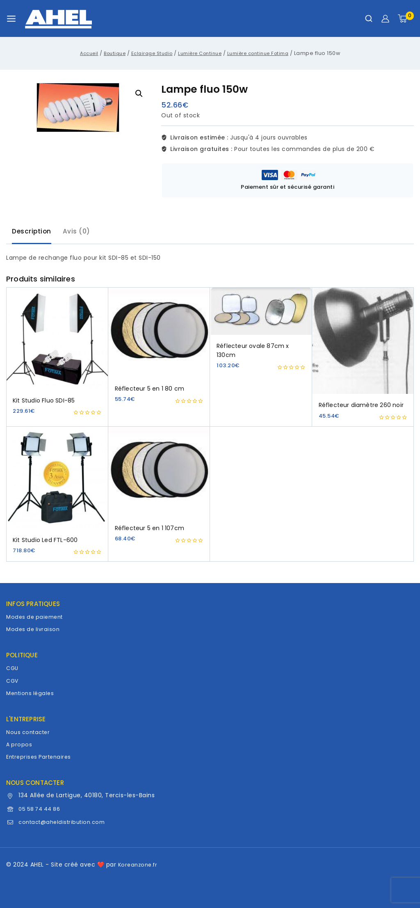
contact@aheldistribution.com (65, 822)
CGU (13, 668)
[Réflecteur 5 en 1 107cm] (159, 474)
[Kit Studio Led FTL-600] (57, 480)
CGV (13, 681)
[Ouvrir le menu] (11, 19)
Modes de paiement (37, 617)
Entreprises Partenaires (41, 756)
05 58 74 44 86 (41, 809)
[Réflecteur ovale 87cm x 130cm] (261, 313)
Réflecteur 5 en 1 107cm (150, 530)
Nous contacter (30, 732)
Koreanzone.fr (139, 864)
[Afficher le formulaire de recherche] (369, 18)
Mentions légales (31, 693)
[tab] (33, 233)
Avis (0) (81, 233)
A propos (19, 744)
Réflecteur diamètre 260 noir (361, 407)
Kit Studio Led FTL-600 (45, 542)
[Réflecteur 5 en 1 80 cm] (159, 335)
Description (33, 233)
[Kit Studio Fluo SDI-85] (57, 341)
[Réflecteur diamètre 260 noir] (363, 343)
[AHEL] (58, 18)
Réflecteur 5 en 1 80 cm (150, 391)
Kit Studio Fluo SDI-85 (44, 403)
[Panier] (406, 18)
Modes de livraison (34, 629)
